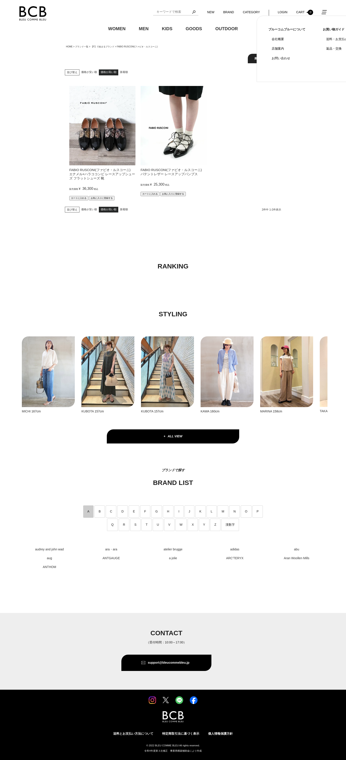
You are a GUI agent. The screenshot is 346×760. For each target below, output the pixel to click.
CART (304, 12)
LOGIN (283, 12)
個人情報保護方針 (220, 733)
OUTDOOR (226, 28)
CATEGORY (251, 12)
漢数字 (230, 524)
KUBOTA (88, 411)
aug (49, 558)
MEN (144, 28)
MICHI (26, 411)
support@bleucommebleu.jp (169, 662)
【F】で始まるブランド (102, 46)
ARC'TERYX (235, 558)
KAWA (205, 411)
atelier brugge (173, 549)
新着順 (124, 72)
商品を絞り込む (264, 58)
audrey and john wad (49, 549)
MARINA (266, 411)
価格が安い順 (89, 72)
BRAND (228, 12)
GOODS (194, 28)
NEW (210, 12)
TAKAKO (326, 411)
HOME (69, 46)
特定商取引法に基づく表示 (180, 733)
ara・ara (111, 549)
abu (296, 549)
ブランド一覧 (81, 46)
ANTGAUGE (111, 558)
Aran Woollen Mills (296, 558)
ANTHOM (49, 567)
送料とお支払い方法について (133, 733)
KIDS (167, 28)
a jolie (173, 558)
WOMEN (117, 28)
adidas (234, 549)
